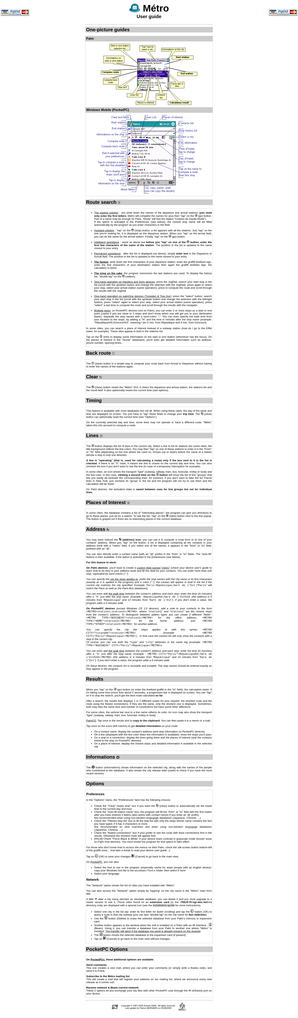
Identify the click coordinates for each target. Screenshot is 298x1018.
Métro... (182, 1016)
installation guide (164, 912)
